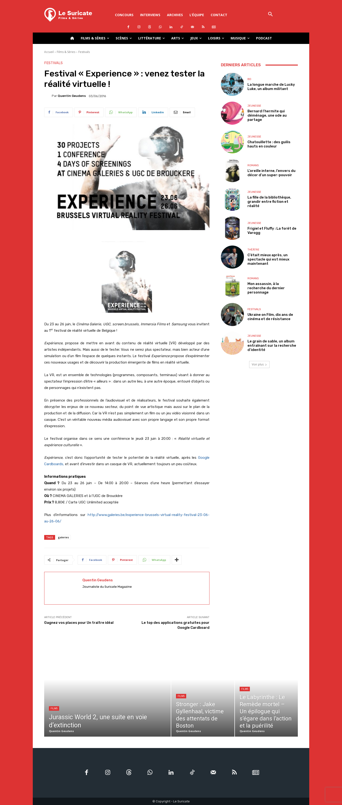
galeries (63, 537)
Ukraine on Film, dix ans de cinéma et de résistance (270, 317)
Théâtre (253, 249)
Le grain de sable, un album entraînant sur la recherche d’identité (271, 345)
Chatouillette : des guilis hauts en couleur (268, 144)
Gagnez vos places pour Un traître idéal (79, 622)
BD (249, 79)
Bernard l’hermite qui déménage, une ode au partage (267, 115)
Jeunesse (254, 105)
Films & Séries (66, 52)
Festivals (84, 52)
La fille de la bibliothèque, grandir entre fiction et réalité (269, 201)
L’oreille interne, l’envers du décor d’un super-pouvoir (271, 173)
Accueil (49, 52)
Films (54, 708)
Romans (253, 165)
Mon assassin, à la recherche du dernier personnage (266, 288)
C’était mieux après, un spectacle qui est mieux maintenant (268, 259)
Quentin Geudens (72, 95)
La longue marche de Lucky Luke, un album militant (271, 86)
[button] (270, 15)
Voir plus (259, 364)
